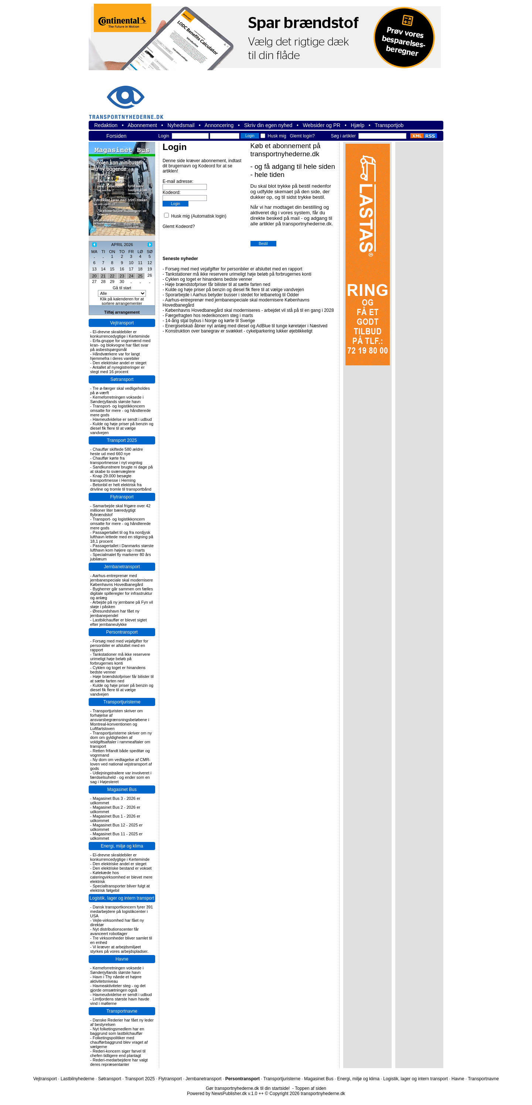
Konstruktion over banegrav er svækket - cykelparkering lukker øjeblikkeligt (238, 331)
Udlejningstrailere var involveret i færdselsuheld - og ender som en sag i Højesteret (120, 777)
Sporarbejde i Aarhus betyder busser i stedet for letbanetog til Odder (232, 294)
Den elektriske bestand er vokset (122, 868)
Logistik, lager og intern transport (122, 898)
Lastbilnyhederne (77, 1078)
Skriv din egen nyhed (268, 125)
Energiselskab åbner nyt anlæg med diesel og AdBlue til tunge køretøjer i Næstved (246, 325)
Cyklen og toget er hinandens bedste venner (208, 279)
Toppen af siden (310, 1088)
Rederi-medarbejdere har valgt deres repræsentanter (119, 1062)
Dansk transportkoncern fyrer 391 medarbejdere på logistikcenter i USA (121, 911)
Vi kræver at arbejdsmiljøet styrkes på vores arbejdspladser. (119, 949)
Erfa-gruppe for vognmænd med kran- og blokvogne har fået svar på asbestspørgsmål (120, 345)
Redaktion (105, 125)
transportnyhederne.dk (129, 98)
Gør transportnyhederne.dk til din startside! (248, 1088)
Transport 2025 (122, 440)
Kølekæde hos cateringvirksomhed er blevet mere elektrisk (121, 877)
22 (112, 276)
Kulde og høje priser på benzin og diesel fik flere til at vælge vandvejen (121, 428)
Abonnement (142, 125)
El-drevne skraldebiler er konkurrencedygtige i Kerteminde (120, 334)
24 (131, 276)
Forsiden (116, 136)
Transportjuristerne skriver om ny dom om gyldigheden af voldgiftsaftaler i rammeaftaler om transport (121, 739)
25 (140, 276)
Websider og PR (322, 125)
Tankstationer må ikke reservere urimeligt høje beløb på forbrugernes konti (120, 658)
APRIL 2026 (122, 244)
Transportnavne (121, 1011)
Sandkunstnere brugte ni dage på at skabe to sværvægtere (121, 469)
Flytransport (121, 496)
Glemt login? (302, 136)
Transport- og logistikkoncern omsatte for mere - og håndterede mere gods (120, 410)
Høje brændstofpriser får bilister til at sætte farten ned (122, 678)
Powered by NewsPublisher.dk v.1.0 (222, 1093)
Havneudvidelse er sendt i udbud (122, 419)
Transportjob (389, 125)
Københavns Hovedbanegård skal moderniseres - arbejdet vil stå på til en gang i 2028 (249, 310)
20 (94, 276)
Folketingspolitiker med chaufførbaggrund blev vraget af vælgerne (119, 1042)
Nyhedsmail (180, 125)
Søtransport (122, 379)
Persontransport (121, 632)
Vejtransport (122, 322)
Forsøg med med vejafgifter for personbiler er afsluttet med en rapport (119, 645)
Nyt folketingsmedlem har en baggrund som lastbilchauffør (117, 1031)
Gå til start (122, 288)
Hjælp (358, 125)
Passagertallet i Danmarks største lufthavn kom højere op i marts (122, 547)
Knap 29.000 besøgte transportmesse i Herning (113, 478)
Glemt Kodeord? (179, 226)
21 (103, 276)
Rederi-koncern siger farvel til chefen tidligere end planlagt (118, 1053)
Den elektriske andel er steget (120, 363)
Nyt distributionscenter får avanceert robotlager (114, 931)
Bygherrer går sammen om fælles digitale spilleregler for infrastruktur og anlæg (121, 593)
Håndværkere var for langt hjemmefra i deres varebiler (115, 356)
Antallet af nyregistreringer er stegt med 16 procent (117, 369)
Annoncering (219, 125)
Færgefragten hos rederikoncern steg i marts (209, 315)
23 (122, 276)
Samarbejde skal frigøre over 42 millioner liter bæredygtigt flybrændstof (120, 510)
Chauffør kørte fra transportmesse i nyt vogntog (116, 460)
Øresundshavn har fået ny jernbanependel (114, 613)
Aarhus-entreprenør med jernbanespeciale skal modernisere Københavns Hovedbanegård (121, 580)
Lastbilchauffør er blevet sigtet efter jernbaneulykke (118, 622)
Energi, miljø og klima (122, 846)
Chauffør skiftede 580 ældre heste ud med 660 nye (116, 451)
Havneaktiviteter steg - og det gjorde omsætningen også (118, 987)
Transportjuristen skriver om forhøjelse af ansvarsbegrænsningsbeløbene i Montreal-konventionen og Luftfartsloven (119, 720)
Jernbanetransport (122, 566)
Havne (122, 959)
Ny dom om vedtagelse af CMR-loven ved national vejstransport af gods (121, 764)
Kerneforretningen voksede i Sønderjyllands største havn (116, 399)
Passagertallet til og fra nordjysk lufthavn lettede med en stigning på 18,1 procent (121, 536)
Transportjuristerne (121, 702)
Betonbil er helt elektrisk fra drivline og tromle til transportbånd (120, 486)
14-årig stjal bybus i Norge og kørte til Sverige (210, 320)
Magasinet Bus (121, 789)
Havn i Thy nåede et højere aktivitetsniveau (115, 979)
